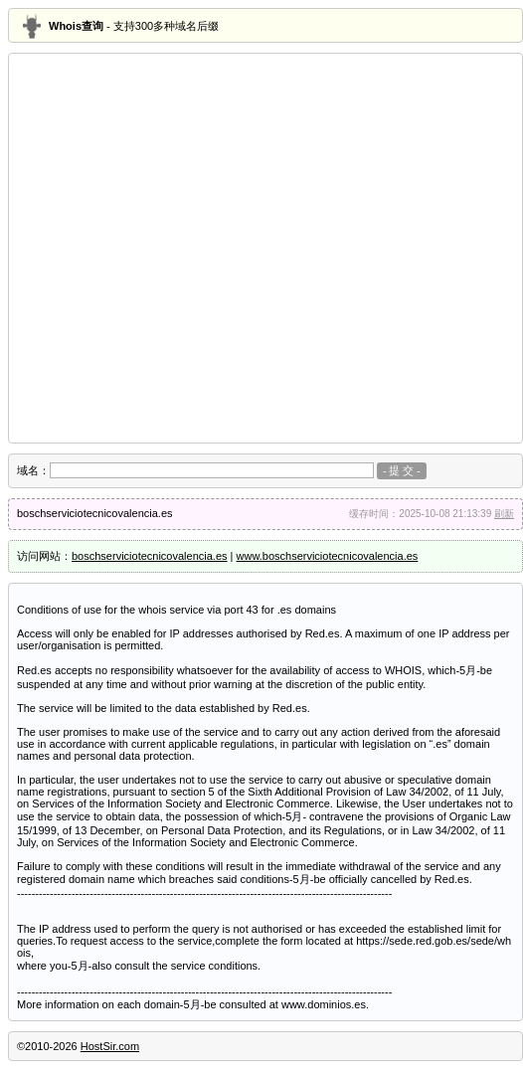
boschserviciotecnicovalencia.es (150, 556)
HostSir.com (110, 1046)
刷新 (504, 513)
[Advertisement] (186, 248)
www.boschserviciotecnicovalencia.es (328, 556)
